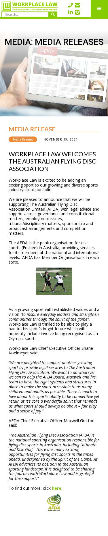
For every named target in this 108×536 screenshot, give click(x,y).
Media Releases (23, 139)
